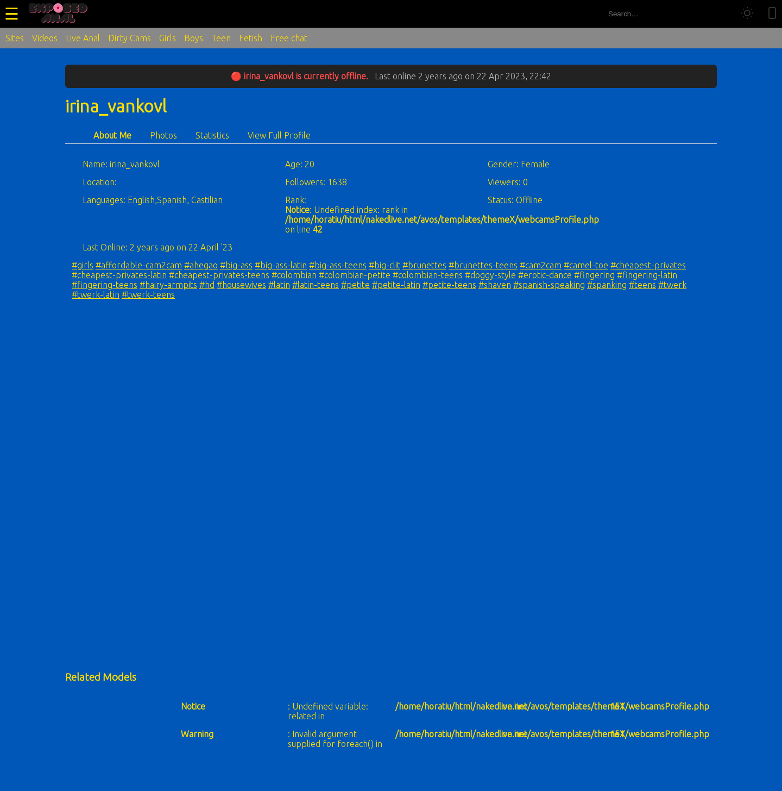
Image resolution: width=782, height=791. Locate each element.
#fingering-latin (647, 275)
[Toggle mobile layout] (772, 13)
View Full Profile (279, 135)
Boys (193, 38)
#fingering (594, 275)
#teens (642, 285)
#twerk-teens (148, 294)
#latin (279, 285)
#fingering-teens (104, 285)
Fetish (250, 38)
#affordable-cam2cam (139, 265)
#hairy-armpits (168, 285)
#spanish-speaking (549, 285)
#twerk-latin (95, 294)
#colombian (294, 275)
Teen (221, 38)
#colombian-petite (354, 275)
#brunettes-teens (483, 265)
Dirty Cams (129, 38)
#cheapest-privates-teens (219, 275)
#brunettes (424, 265)
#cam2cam (541, 265)
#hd (207, 285)
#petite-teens (449, 285)
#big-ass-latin (281, 265)
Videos (45, 38)
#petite (355, 285)
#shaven (494, 285)
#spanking (607, 285)
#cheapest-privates (648, 265)
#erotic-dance (545, 275)
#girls (82, 265)
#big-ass (236, 265)
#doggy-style (490, 275)
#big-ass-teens (338, 265)
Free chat (288, 38)
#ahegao (201, 265)
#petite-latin (396, 285)
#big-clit (384, 265)
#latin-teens (315, 285)
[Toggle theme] (747, 13)
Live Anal (83, 38)
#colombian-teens (428, 275)
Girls (167, 38)
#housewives (241, 285)
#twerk (672, 285)
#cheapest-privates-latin (119, 275)
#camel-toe (586, 265)
